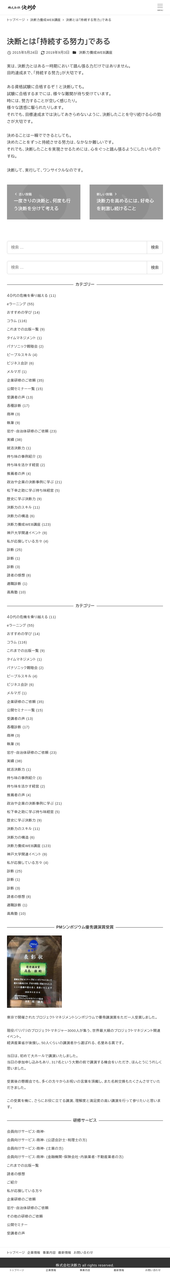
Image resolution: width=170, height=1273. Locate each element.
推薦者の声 (16, 474)
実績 (10, 440)
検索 (155, 247)
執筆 (10, 423)
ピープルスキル (19, 355)
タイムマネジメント (21, 338)
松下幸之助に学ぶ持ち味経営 (30, 490)
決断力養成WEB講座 (96, 52)
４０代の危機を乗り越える (27, 296)
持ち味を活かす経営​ (23, 465)
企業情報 (33, 1252)
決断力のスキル (19, 507)
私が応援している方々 (24, 541)
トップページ (16, 1252)
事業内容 (49, 1252)
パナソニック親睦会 (22, 346)
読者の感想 (16, 575)
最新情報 (64, 1252)
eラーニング (16, 304)
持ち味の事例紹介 (21, 456)
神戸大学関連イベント (24, 533)
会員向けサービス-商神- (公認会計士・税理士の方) (47, 1140)
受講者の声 (16, 397)
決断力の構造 (18, 516)
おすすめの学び (19, 312)
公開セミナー (17, 1225)
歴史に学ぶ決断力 (21, 499)
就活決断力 (16, 448)
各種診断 (14, 406)
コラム (12, 321)
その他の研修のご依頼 (25, 1216)
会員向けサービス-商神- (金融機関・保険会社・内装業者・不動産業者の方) (65, 1157)
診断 (10, 550)
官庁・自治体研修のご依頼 (28, 431)
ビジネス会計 (17, 363)
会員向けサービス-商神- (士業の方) (35, 1148)
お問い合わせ (83, 1252)
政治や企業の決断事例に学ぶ (30, 482)
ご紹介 (12, 1182)
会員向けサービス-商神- (26, 1132)
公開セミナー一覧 (21, 389)
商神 (10, 414)
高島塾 (12, 592)
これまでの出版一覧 (23, 329)
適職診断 (14, 584)
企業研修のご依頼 (21, 380)
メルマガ (14, 372)
